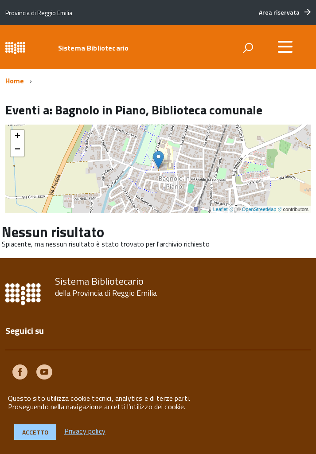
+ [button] (17, 136)
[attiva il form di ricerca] (248, 48)
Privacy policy (84, 431)
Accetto (35, 432)
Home (14, 80)
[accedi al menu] (285, 46)
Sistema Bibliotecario (93, 47)
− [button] (17, 150)
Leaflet (220, 209)
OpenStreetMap (259, 209)
